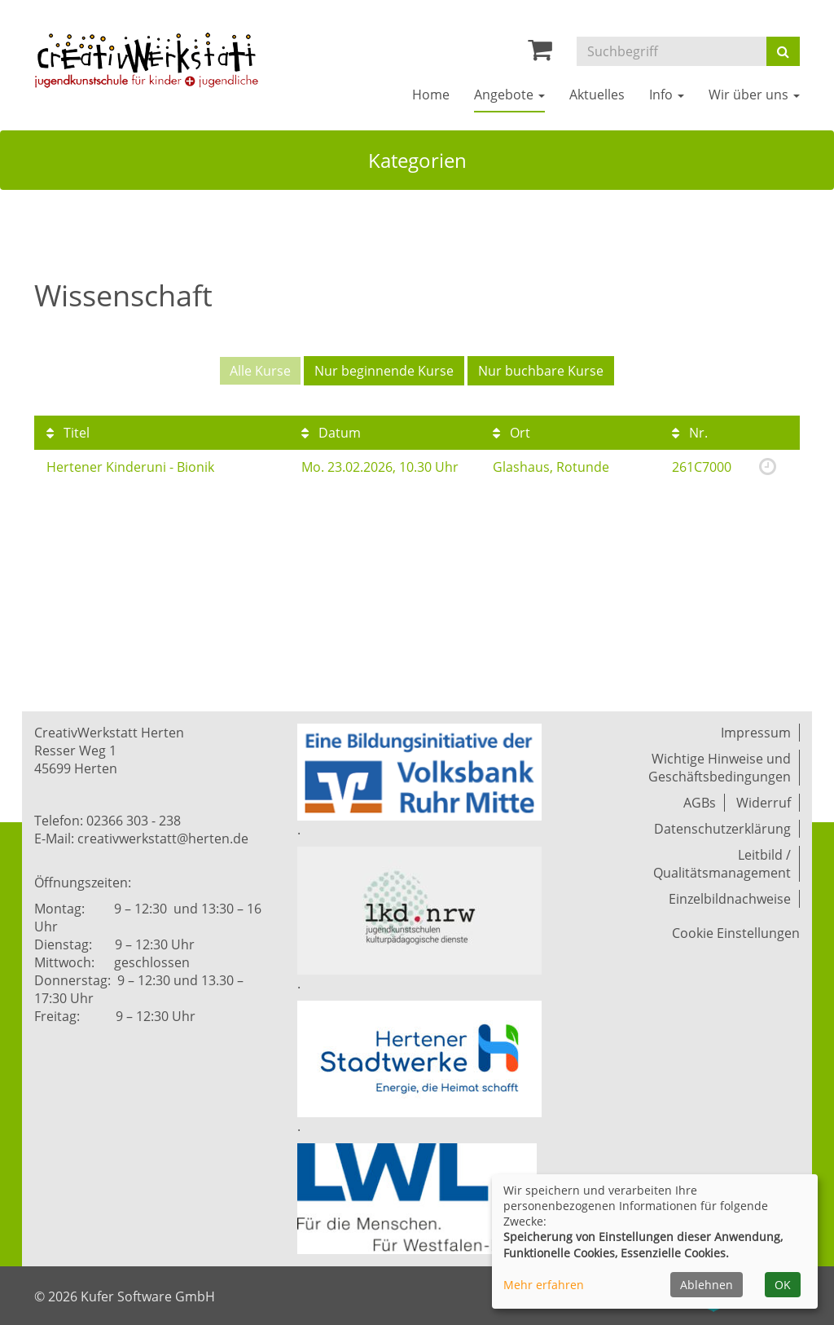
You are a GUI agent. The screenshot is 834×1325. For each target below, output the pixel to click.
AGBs (699, 803)
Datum (331, 433)
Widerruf (763, 803)
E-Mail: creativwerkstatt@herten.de (141, 838)
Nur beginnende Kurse (384, 371)
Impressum (756, 733)
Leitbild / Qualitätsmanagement (722, 864)
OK (783, 1284)
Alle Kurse (260, 371)
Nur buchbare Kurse (541, 371)
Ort (511, 433)
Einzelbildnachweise (730, 899)
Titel (68, 433)
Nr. (690, 433)
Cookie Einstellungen (736, 933)
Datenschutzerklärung (722, 829)
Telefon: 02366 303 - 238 (107, 821)
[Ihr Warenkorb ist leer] (540, 54)
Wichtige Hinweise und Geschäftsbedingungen (719, 768)
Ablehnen (706, 1284)
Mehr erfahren (543, 1284)
